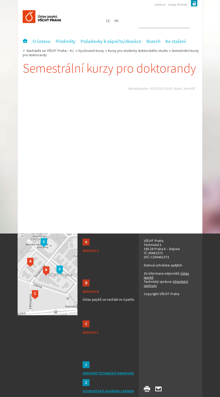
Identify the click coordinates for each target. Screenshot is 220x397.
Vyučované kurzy (91, 50)
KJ (72, 50)
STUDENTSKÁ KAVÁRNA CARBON (108, 391)
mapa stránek (177, 4)
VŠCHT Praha (57, 50)
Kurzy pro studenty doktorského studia (138, 50)
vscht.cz (159, 4)
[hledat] (158, 22)
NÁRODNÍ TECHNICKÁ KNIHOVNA (108, 373)
